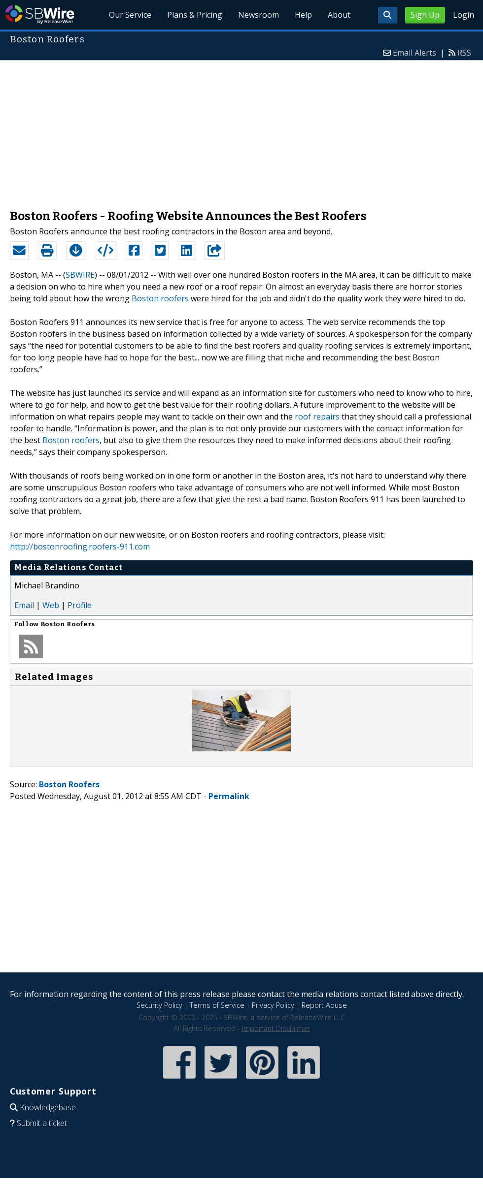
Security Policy (159, 1005)
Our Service (130, 14)
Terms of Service (217, 1005)
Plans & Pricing (194, 14)
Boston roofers (160, 298)
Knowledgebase (48, 1107)
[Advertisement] (241, 130)
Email (24, 605)
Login (463, 14)
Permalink (228, 796)
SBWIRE (80, 274)
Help (303, 14)
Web (50, 605)
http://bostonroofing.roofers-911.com (80, 546)
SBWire (39, 14)
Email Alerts (414, 52)
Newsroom (258, 14)
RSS (464, 52)
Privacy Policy (273, 1005)
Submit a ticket (42, 1123)
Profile (80, 605)
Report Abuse (324, 1005)
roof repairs (317, 416)
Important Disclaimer (276, 1028)
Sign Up (425, 14)
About (339, 14)
